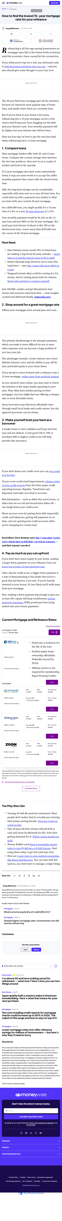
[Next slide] (55, 966)
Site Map (37, 1181)
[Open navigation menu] (3, 3)
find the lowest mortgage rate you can (25, 66)
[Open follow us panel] (50, 34)
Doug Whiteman (12, 28)
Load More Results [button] (31, 788)
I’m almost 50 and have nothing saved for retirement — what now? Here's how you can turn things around (31, 981)
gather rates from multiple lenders (40, 376)
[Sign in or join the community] (54, 3)
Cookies (22, 1177)
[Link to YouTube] (41, 1133)
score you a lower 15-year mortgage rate (23, 566)
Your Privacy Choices (31, 1193)
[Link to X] (36, 1133)
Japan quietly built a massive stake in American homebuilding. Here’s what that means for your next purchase (29, 998)
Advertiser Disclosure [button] (53, 626)
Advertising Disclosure (13, 1181)
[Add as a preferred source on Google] (45, 41)
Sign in (25, 949)
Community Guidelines (49, 1181)
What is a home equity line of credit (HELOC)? (27, 912)
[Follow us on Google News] (16, 41)
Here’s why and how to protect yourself (28, 281)
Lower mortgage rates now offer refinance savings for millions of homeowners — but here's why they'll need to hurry (30, 1032)
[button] (54, 632)
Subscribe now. (42, 297)
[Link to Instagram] (21, 1133)
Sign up (36, 949)
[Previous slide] (50, 966)
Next (52, 682)
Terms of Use (34, 1123)
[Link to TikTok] (31, 1133)
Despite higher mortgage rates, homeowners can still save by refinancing (31, 922)
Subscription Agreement (46, 1123)
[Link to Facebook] (26, 1133)
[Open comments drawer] (11, 34)
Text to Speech (27, 1181)
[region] (31, 1004)
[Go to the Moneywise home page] (14, 3)
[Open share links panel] (31, 34)
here (24, 776)
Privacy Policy (30, 1125)
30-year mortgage (35, 211)
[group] (31, 1004)
